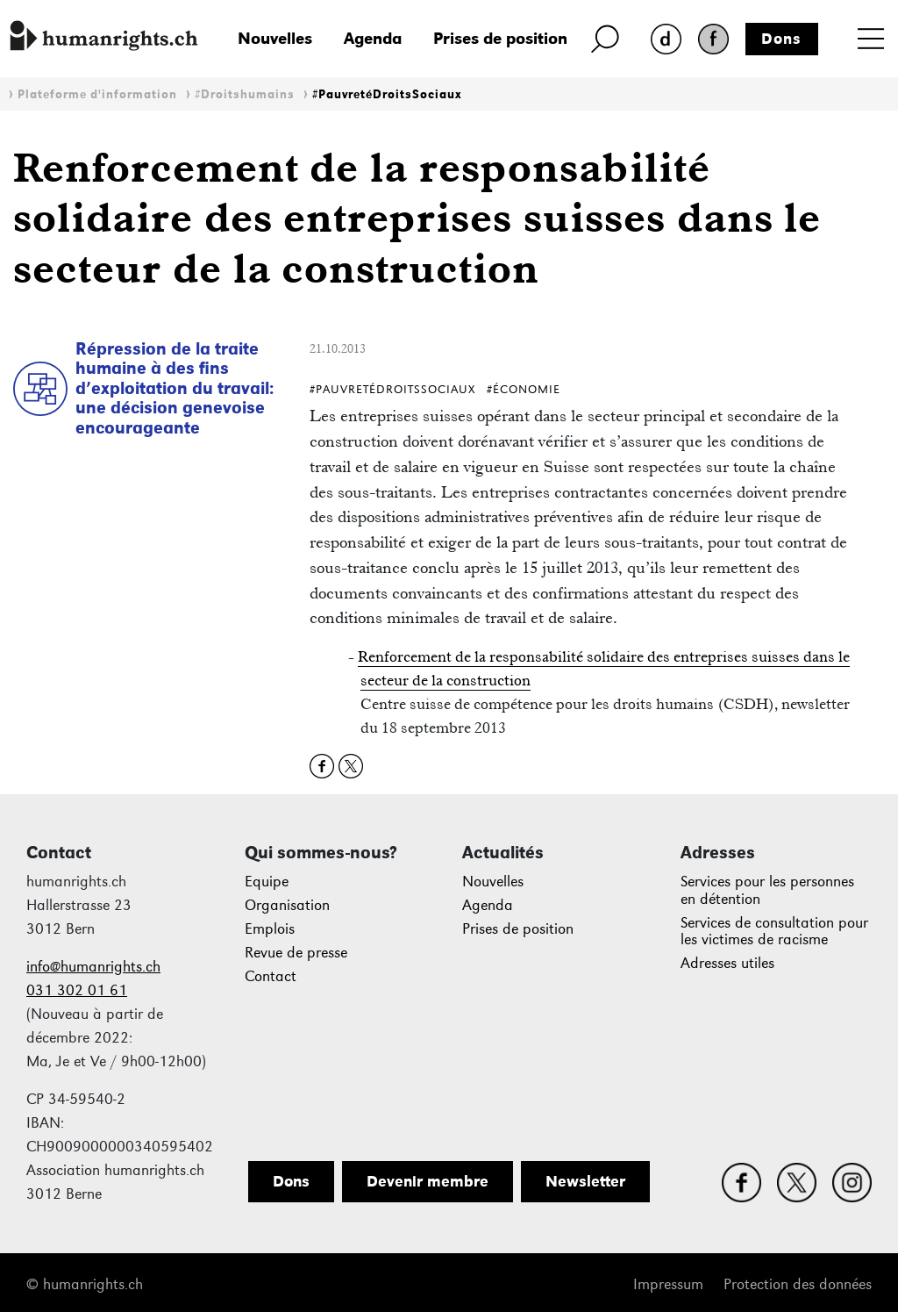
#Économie (523, 389)
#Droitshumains (245, 94)
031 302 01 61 (76, 990)
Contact (270, 976)
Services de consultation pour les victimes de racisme (774, 932)
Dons (781, 38)
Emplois (270, 929)
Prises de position (500, 38)
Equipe (267, 881)
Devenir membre (427, 1181)
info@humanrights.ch (93, 966)
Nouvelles (275, 38)
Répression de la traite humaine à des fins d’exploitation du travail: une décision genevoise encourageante (174, 388)
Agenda (373, 38)
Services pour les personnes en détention (767, 890)
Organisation (287, 905)
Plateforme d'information (97, 94)
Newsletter (585, 1181)
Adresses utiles (727, 963)
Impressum (668, 1284)
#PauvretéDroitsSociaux (387, 94)
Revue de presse (296, 952)
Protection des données (797, 1284)
